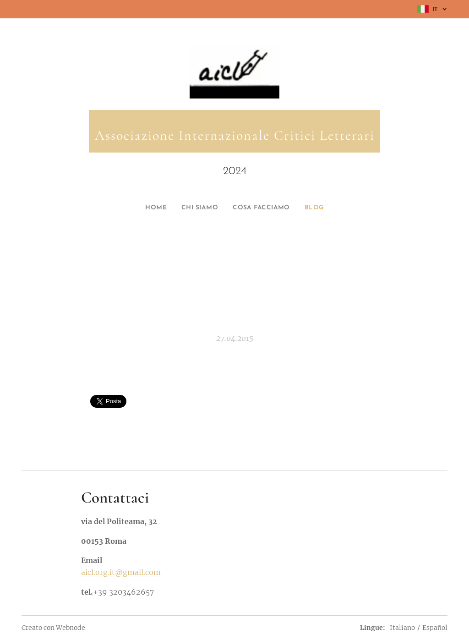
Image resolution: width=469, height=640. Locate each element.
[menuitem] (149, 208)
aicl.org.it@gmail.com (121, 572)
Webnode (70, 628)
